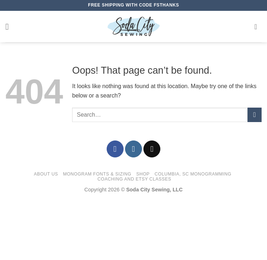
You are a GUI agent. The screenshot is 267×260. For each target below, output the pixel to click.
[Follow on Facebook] (115, 148)
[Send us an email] (151, 148)
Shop (143, 174)
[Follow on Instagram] (133, 148)
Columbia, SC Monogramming (193, 174)
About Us (46, 174)
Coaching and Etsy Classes (135, 179)
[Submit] (255, 115)
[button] (9, 26)
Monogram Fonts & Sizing (97, 174)
